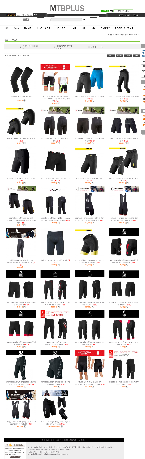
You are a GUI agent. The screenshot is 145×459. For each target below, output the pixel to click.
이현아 (68, 449)
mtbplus (40, 454)
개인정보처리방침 (42, 449)
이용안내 (82, 440)
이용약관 (58, 440)
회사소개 (49, 440)
